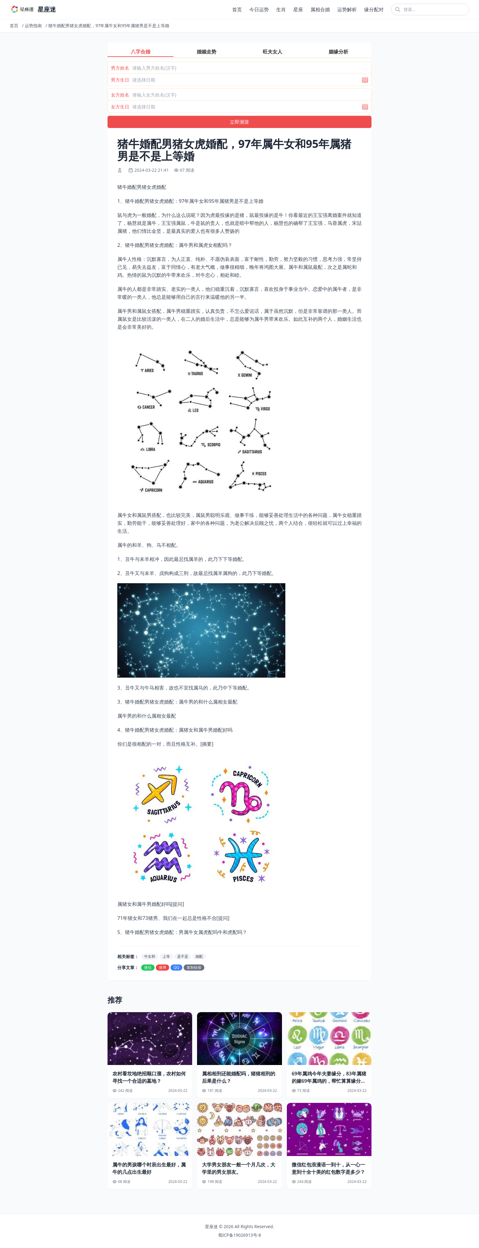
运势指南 (33, 25)
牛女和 (149, 956)
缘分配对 (374, 9)
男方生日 (120, 80)
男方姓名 (120, 68)
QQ (176, 967)
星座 (298, 9)
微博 (162, 967)
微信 (148, 967)
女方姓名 (120, 95)
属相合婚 (320, 9)
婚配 (199, 956)
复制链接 (194, 967)
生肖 (281, 9)
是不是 (182, 956)
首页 (237, 9)
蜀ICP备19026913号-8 (239, 1235)
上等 (166, 956)
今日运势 (259, 9)
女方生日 (120, 107)
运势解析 (347, 9)
